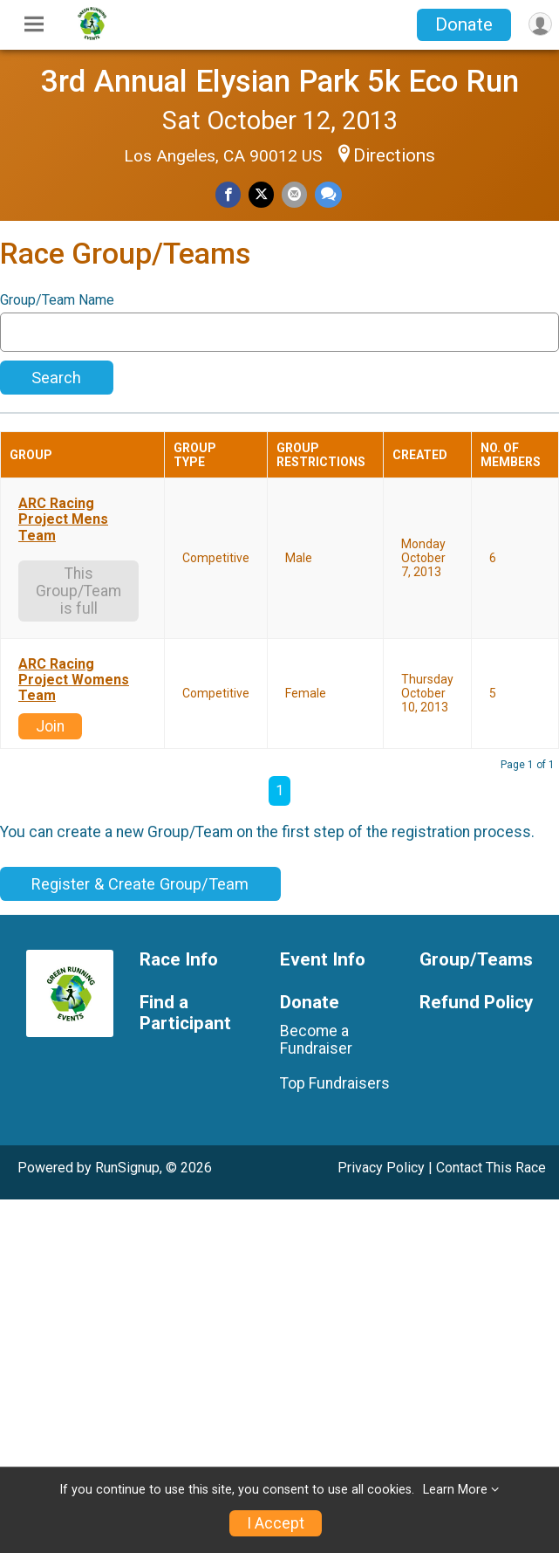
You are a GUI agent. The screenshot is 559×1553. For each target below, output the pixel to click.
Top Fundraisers (335, 1083)
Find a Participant (185, 1013)
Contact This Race (491, 1167)
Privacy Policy (381, 1167)
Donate (464, 24)
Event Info (322, 960)
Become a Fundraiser (316, 1039)
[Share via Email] (294, 194)
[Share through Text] (328, 194)
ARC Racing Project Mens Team (63, 520)
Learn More (455, 1489)
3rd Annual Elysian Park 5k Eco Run (280, 81)
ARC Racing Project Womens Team (73, 680)
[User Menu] (540, 24)
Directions (394, 155)
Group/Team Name (57, 300)
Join (50, 726)
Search (56, 377)
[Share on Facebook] (228, 194)
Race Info (179, 960)
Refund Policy (476, 1003)
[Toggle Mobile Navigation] (34, 24)
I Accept (275, 1523)
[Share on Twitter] (261, 194)
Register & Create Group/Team (140, 884)
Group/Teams (476, 960)
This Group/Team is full (78, 591)
